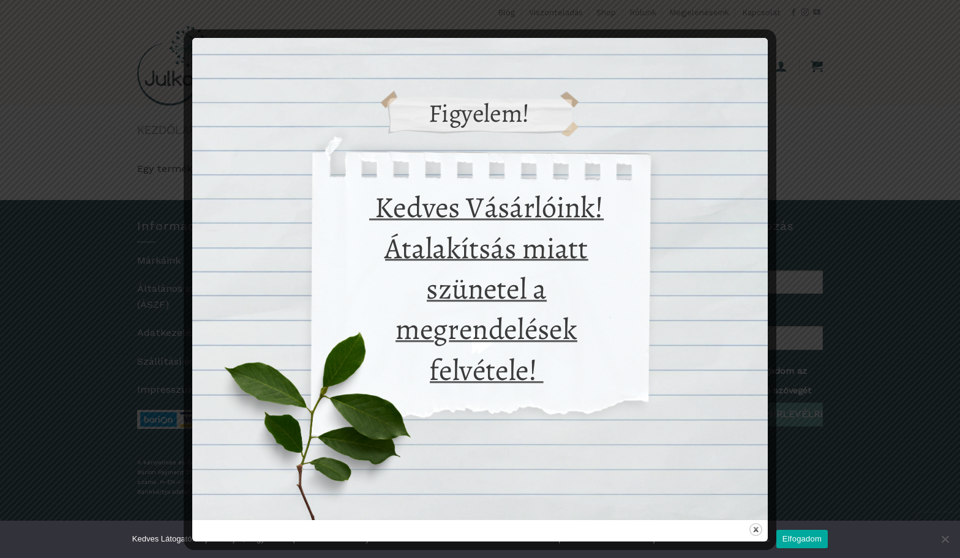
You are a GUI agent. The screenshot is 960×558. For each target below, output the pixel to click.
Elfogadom (802, 538)
